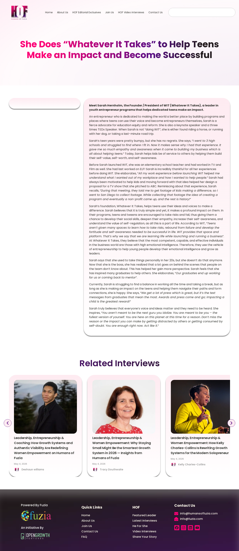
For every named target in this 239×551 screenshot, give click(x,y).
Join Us (109, 12)
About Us (62, 12)
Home (49, 12)
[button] (7, 423)
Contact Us (155, 12)
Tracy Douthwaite (111, 469)
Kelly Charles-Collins (191, 464)
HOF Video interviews (131, 12)
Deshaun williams (33, 469)
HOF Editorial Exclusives (86, 12)
